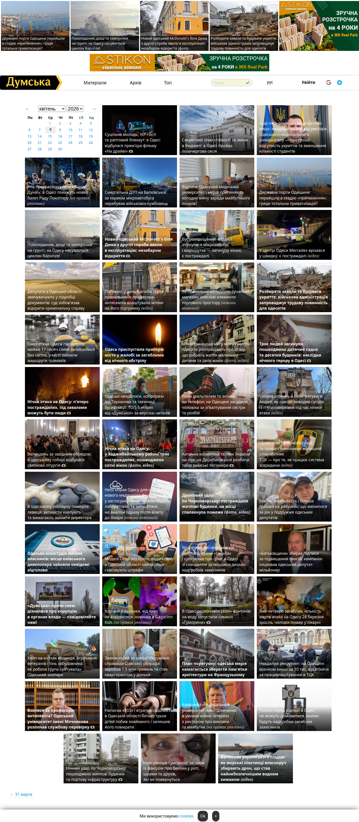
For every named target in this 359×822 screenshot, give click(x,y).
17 (70, 136)
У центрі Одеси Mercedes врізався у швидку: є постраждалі (292, 253)
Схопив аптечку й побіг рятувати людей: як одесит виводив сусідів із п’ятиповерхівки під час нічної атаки (291, 404)
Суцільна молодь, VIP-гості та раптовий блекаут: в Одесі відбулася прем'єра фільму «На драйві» (132, 143)
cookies (186, 816)
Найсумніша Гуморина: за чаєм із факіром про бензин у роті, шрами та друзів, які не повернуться (173, 771)
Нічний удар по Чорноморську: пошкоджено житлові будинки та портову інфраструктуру (96, 773)
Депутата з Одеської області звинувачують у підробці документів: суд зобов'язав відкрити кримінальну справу (56, 300)
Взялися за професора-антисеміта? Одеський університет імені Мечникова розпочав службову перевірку (60, 719)
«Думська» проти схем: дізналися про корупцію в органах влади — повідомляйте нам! (61, 614)
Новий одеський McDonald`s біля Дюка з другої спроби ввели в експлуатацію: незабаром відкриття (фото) (174, 43)
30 (60, 149)
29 (50, 149)
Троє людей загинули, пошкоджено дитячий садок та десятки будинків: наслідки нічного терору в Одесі (290, 352)
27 (29, 149)
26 (91, 142)
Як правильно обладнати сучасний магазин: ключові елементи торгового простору (216, 300)
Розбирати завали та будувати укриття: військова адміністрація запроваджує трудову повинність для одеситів (244, 43)
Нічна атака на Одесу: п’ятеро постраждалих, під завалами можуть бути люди (58, 407)
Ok (202, 816)
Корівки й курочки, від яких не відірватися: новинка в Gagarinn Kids (139, 616)
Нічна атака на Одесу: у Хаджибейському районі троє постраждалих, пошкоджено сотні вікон (137, 457)
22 (50, 142)
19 (91, 136)
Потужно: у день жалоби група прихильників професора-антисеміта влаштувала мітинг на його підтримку (134, 300)
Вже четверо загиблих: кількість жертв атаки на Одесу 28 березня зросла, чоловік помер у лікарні (291, 616)
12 (91, 129)
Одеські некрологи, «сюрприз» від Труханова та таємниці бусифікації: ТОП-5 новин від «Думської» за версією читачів (137, 404)
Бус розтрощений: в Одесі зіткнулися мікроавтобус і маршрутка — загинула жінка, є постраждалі (212, 247)
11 (81, 129)
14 (40, 136)
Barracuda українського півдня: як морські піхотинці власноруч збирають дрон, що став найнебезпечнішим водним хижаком (253, 768)
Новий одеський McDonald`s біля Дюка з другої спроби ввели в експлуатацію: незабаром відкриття (139, 247)
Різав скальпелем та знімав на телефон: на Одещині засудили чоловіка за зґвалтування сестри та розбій (215, 404)
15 (50, 136)
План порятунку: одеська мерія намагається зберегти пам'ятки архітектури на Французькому (214, 669)
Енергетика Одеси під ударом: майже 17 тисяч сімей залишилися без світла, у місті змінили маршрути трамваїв (61, 352)
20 (29, 142)
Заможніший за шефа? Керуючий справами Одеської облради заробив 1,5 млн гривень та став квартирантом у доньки (137, 666)
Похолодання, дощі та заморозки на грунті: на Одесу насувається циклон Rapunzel (100, 43)
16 (60, 136)
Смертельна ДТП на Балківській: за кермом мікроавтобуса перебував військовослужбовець (136, 197)
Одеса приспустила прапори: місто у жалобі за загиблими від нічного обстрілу (134, 355)
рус (270, 82)
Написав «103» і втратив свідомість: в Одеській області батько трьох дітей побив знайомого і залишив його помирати (139, 719)
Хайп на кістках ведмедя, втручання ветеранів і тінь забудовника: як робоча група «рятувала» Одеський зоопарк (62, 666)
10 (70, 129)
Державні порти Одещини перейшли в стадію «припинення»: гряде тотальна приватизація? (33, 43)
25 (81, 142)
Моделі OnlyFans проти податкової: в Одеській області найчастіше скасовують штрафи (139, 564)
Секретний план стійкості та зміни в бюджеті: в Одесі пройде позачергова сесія (215, 145)
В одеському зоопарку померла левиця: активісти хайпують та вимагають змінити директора (59, 512)
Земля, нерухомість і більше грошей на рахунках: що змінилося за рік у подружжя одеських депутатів (293, 509)
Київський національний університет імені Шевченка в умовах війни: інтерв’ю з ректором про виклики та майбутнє (213, 716)
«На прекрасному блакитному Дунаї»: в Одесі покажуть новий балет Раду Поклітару (58, 195)
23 (60, 142)
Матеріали (95, 82)
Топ (168, 82)
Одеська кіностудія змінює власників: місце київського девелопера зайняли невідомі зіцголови (58, 561)
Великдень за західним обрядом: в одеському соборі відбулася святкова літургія (59, 459)
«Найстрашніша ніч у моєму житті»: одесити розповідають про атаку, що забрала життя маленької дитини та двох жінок (216, 352)
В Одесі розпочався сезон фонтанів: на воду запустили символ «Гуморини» (216, 616)
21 (40, 142)
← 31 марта (21, 794)
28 (40, 149)
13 (29, 136)
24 (70, 142)
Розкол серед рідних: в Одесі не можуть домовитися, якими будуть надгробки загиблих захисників (289, 719)
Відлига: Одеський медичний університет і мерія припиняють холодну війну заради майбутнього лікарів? (216, 195)
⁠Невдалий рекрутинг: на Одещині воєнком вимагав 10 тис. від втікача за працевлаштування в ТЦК (294, 669)
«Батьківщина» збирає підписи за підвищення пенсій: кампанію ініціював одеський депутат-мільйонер (290, 561)
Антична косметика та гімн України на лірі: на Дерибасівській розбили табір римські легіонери (216, 459)
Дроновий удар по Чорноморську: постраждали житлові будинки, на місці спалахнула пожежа (216, 506)
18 (81, 136)
